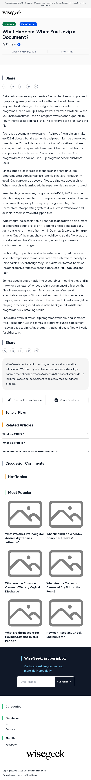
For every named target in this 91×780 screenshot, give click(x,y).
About (9, 724)
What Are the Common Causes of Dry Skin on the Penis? (63, 587)
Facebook (11, 744)
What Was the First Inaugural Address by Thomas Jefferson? (24, 538)
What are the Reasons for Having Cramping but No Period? (22, 637)
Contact (10, 729)
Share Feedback (66, 400)
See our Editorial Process (24, 400)
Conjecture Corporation (35, 771)
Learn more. (45, 5)
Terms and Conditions (27, 775)
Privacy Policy (8, 775)
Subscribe (64, 681)
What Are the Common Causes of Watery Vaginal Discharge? (22, 587)
